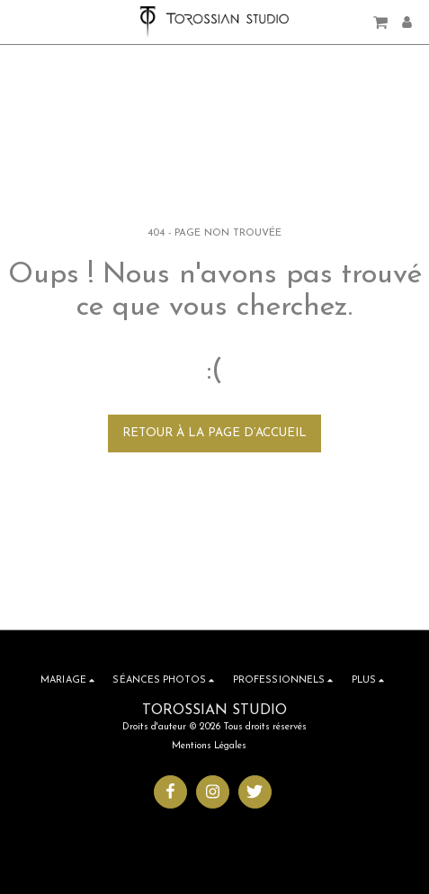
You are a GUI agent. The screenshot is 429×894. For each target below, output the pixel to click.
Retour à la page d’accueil (214, 433)
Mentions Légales (209, 746)
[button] (19, 21)
